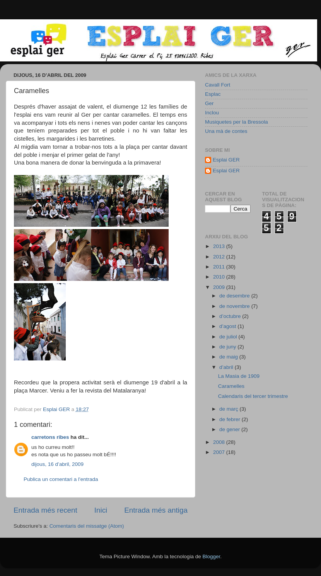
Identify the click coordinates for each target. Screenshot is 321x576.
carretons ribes (50, 437)
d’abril (227, 367)
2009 (219, 287)
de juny (228, 347)
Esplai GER (226, 160)
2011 (219, 267)
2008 (219, 442)
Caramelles (231, 386)
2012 (219, 257)
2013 (219, 246)
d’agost (228, 326)
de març (229, 409)
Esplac (213, 94)
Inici (101, 510)
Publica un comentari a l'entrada (61, 479)
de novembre (235, 306)
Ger (209, 103)
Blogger (211, 556)
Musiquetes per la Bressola (236, 122)
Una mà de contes (226, 131)
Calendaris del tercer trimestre (253, 396)
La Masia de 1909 (239, 376)
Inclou (212, 113)
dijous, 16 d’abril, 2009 (57, 464)
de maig (229, 357)
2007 (219, 452)
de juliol (229, 337)
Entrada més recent (45, 510)
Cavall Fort (217, 85)
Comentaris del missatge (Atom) (87, 526)
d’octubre (230, 316)
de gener (230, 429)
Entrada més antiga (156, 510)
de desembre (235, 296)
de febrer (230, 419)
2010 (219, 277)
